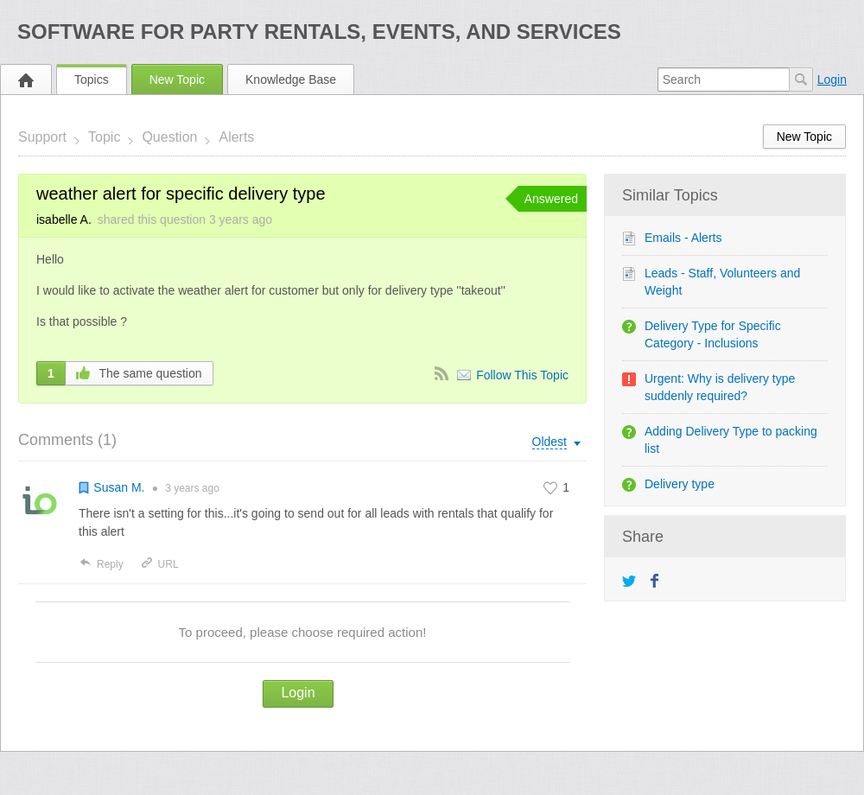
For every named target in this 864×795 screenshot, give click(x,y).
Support (42, 137)
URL (159, 564)
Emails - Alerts (683, 238)
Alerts (236, 137)
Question (169, 137)
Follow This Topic (522, 375)
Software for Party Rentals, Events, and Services (319, 31)
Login (832, 79)
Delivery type (680, 484)
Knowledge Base (290, 79)
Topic (104, 137)
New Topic (177, 79)
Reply (101, 564)
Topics (91, 79)
